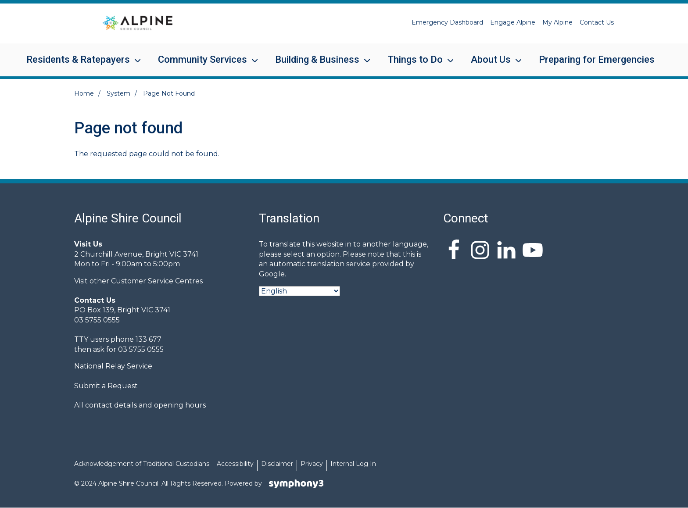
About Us (490, 65)
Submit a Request (106, 386)
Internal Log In (353, 464)
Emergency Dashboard (447, 22)
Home (84, 93)
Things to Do (415, 65)
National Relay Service (113, 366)
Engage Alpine (512, 22)
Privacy (312, 464)
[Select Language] (299, 291)
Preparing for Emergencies (597, 59)
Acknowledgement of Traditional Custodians (141, 464)
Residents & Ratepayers (78, 65)
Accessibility (235, 464)
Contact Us (597, 22)
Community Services (202, 65)
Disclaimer (277, 464)
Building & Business (317, 65)
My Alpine (557, 22)
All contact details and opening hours (140, 405)
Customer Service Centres (157, 281)
